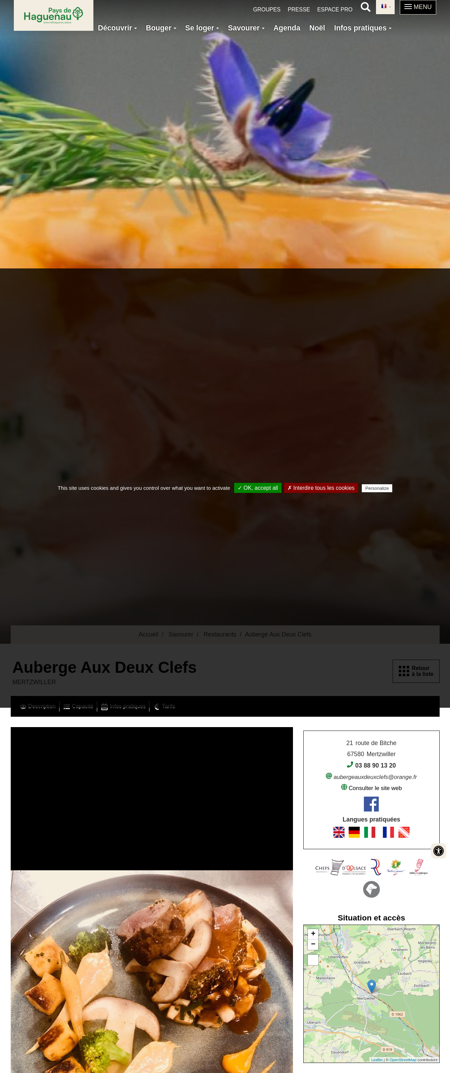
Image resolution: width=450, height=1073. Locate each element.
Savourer (246, 28)
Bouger (161, 28)
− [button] (313, 944)
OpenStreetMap (402, 1060)
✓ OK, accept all (258, 488)
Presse (299, 9)
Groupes (267, 9)
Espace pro (334, 9)
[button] (418, 7)
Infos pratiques (363, 28)
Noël (317, 28)
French (384, 6)
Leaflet (377, 1060)
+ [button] (313, 934)
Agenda (287, 28)
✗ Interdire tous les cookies (321, 488)
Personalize (377, 488)
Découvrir (117, 28)
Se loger (202, 28)
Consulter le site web (375, 788)
